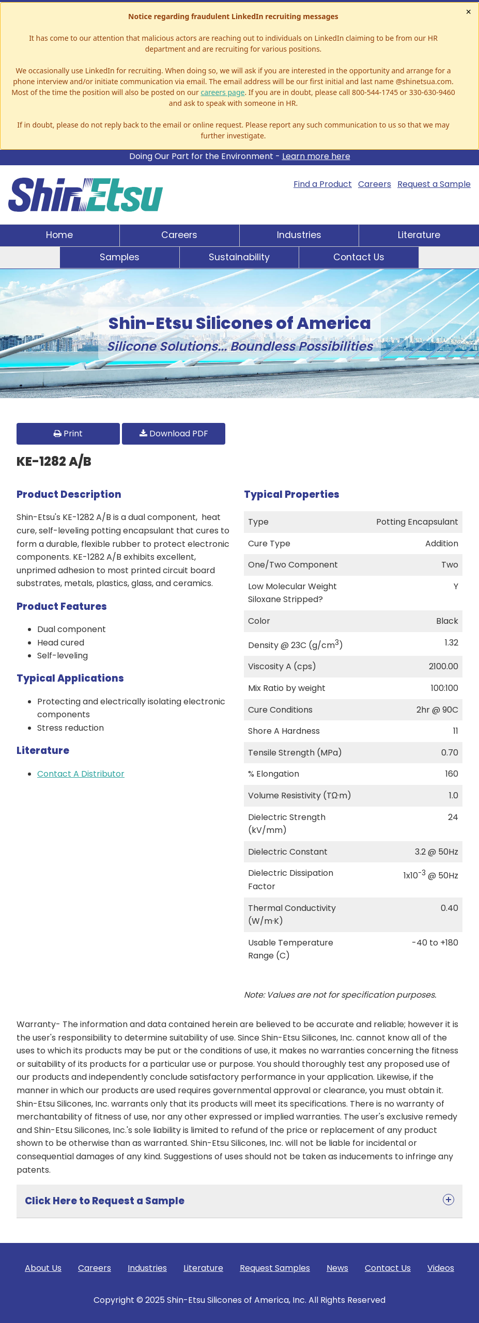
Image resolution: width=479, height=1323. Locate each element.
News (337, 1268)
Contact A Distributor (81, 774)
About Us (43, 1268)
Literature (419, 235)
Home (59, 235)
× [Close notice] (468, 12)
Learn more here (316, 156)
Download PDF (174, 433)
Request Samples (275, 1268)
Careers (374, 184)
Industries (299, 235)
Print (68, 433)
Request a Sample (434, 184)
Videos (440, 1268)
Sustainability (239, 257)
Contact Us (358, 257)
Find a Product (322, 184)
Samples (120, 257)
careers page (222, 92)
